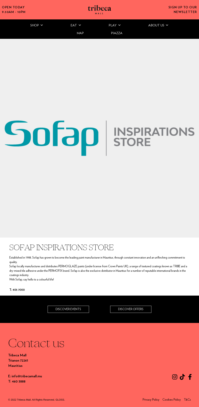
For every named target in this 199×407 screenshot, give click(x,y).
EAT (76, 25)
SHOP (36, 25)
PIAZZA (116, 33)
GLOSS (60, 399)
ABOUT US (158, 25)
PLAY (115, 25)
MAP (80, 33)
